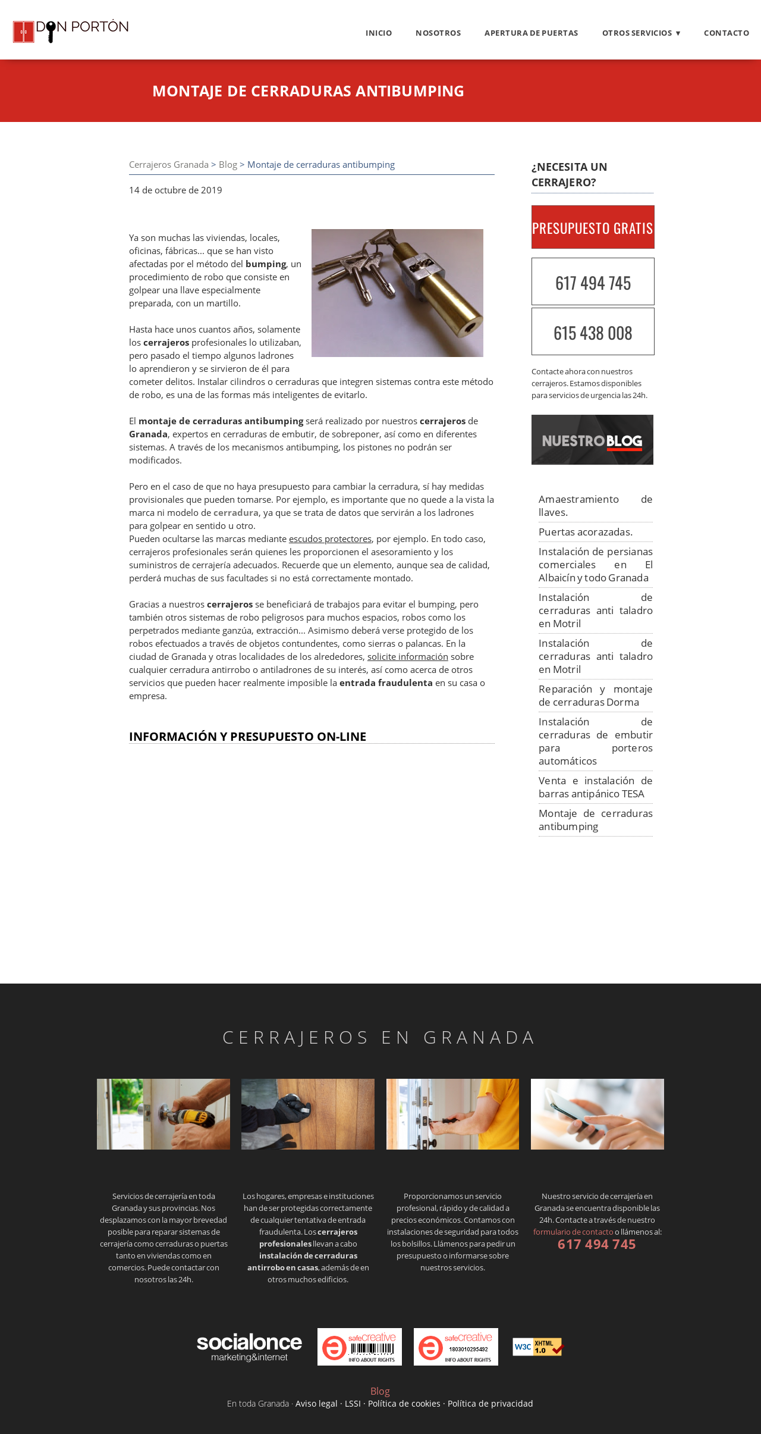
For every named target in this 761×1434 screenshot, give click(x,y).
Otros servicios (637, 32)
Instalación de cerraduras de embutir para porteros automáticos (596, 741)
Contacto (726, 32)
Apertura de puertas (531, 32)
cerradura (236, 512)
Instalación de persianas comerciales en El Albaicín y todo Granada (596, 564)
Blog (228, 164)
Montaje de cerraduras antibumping (596, 819)
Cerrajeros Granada (169, 164)
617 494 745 (593, 282)
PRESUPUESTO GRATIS (592, 228)
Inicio (379, 32)
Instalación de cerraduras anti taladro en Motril (596, 610)
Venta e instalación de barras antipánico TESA (596, 787)
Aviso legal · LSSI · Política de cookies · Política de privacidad (414, 1403)
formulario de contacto (573, 1231)
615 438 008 (593, 332)
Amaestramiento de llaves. (596, 505)
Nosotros (438, 32)
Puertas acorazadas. (586, 531)
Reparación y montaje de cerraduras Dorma (596, 695)
